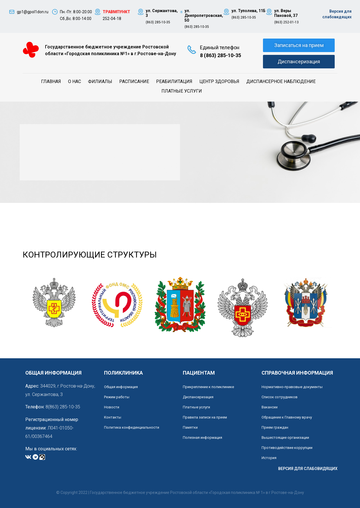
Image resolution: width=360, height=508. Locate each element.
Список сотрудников (280, 397)
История (269, 458)
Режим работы (116, 397)
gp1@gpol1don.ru (32, 12)
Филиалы (100, 81)
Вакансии (270, 407)
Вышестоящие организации (285, 437)
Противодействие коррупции (287, 448)
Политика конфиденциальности (131, 427)
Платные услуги (181, 91)
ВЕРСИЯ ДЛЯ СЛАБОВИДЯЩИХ (308, 468)
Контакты (112, 417)
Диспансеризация (198, 397)
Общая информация (121, 387)
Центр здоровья (219, 81)
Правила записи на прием (205, 417)
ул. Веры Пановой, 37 (286, 13)
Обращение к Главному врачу (287, 417)
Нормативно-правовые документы (292, 387)
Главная (51, 81)
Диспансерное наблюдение (281, 81)
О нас (74, 81)
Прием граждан (275, 427)
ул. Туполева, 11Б (248, 10)
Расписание (134, 81)
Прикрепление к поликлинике (208, 387)
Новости (111, 407)
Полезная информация (202, 437)
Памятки (190, 427)
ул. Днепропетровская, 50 (203, 15)
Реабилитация (174, 81)
